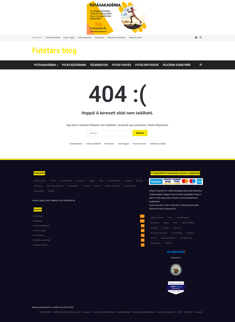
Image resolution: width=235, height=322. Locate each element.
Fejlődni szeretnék (177, 64)
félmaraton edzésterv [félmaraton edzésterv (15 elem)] (55, 186)
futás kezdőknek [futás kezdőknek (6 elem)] (113, 181)
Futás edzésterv (85, 37)
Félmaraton (99, 37)
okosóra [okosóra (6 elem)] (98, 186)
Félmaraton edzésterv (116, 37)
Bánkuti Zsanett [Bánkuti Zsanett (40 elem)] (40, 181)
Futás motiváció (147, 64)
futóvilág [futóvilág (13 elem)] (139, 181)
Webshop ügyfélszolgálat (143, 312)
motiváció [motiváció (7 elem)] (86, 186)
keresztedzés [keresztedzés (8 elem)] (73, 186)
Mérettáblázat (124, 312)
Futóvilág (38, 216)
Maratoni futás (135, 37)
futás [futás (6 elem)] (101, 181)
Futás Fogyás (69, 37)
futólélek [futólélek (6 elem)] (128, 181)
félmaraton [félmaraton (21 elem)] (38, 186)
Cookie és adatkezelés (165, 312)
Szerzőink (188, 312)
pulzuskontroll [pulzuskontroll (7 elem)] (129, 186)
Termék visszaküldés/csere (104, 312)
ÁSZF (179, 312)
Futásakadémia (45, 64)
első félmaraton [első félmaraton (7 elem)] (66, 181)
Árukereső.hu (176, 258)
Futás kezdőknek (53, 37)
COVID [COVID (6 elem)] (53, 181)
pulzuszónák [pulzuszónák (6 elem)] (39, 191)
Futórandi (198, 312)
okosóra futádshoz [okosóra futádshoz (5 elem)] (112, 186)
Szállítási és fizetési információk (67, 312)
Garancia (86, 312)
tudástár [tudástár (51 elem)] (51, 191)
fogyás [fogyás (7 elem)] (92, 181)
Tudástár (38, 221)
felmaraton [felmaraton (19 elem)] (81, 181)
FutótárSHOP (45, 312)
